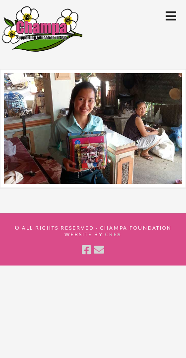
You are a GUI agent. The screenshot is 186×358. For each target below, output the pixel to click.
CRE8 (113, 234)
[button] (171, 16)
